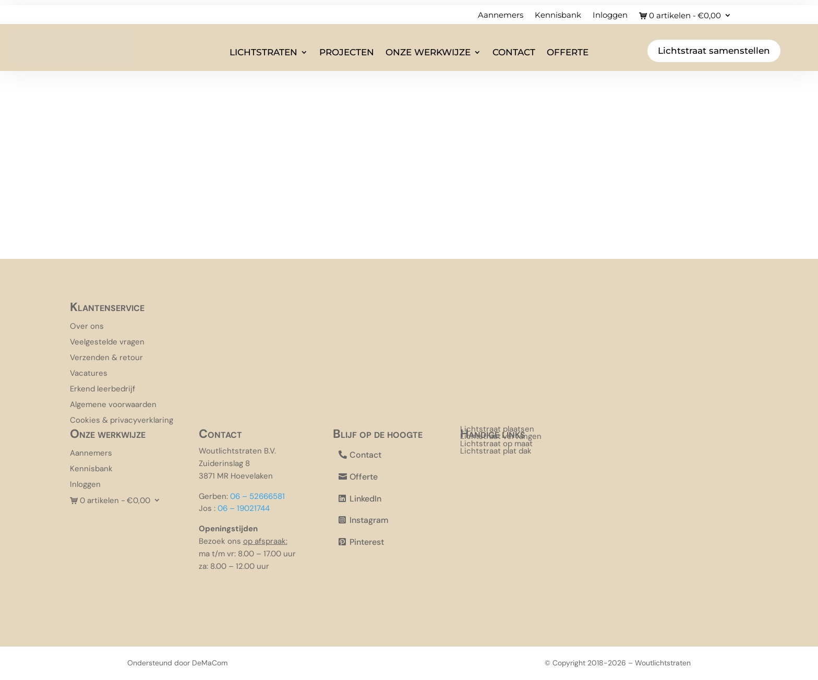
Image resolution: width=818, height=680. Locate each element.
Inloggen (610, 15)
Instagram (369, 520)
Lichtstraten (263, 52)
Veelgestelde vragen (107, 342)
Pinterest (367, 541)
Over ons (87, 327)
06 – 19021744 (244, 508)
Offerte (567, 52)
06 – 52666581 (257, 496)
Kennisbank (558, 15)
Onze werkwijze (428, 52)
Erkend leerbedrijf (102, 389)
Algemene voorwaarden (113, 405)
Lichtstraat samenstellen (714, 50)
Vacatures (88, 373)
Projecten (346, 52)
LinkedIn (365, 498)
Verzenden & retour (106, 358)
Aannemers (500, 15)
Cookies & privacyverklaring (121, 420)
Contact (513, 52)
